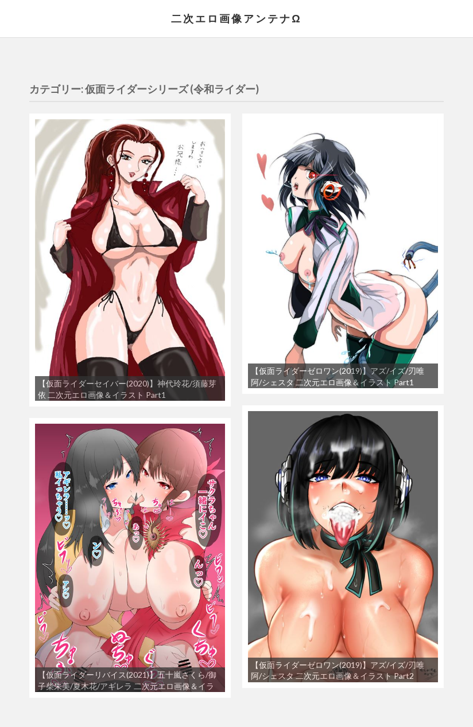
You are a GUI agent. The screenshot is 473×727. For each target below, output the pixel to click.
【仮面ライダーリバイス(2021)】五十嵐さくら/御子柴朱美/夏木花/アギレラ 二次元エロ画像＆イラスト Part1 (127, 686)
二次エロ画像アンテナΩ (236, 18)
